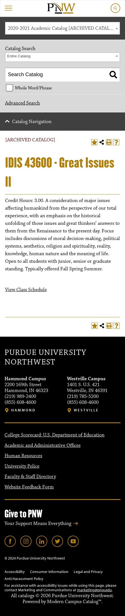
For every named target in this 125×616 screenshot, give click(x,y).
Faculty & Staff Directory (30, 477)
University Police (22, 466)
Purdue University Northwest (45, 357)
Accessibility (15, 571)
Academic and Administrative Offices (43, 445)
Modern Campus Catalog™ (74, 602)
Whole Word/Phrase (33, 88)
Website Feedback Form (29, 487)
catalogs (26, 596)
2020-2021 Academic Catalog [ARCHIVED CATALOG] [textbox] (63, 28)
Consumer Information (49, 571)
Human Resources (23, 456)
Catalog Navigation (32, 122)
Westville (86, 410)
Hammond (23, 410)
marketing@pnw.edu (94, 589)
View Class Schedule (26, 290)
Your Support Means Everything (38, 523)
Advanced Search (22, 103)
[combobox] (62, 28)
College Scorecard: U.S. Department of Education (54, 435)
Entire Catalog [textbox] (18, 56)
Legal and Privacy (88, 571)
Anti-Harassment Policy (24, 578)
